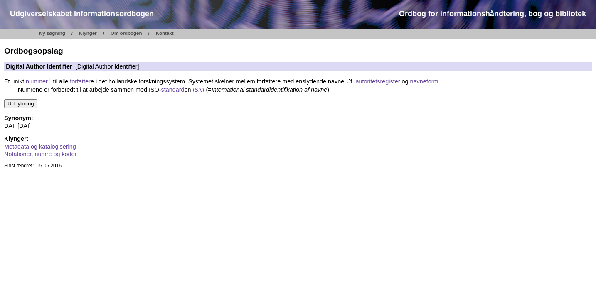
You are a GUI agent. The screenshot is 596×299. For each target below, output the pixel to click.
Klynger (88, 33)
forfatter (80, 81)
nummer (38, 81)
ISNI (198, 89)
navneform (424, 81)
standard (173, 89)
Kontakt (165, 33)
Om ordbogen (126, 33)
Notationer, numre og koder (40, 154)
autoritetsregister (377, 81)
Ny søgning (52, 33)
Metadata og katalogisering (40, 146)
